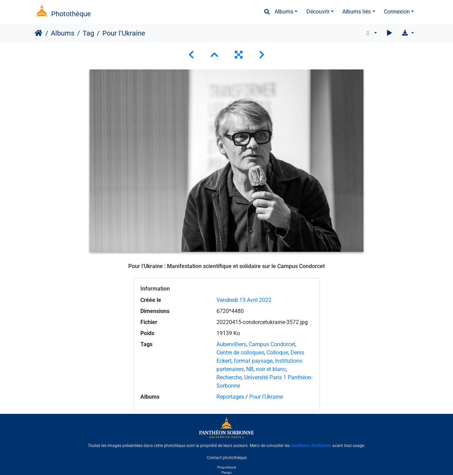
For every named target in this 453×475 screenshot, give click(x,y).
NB (249, 369)
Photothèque (71, 14)
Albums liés (356, 11)
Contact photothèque (227, 457)
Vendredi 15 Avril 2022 (243, 300)
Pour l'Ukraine (266, 396)
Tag (88, 33)
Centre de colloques (240, 352)
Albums (284, 11)
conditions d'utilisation (311, 445)
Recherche (229, 377)
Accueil (39, 33)
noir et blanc (271, 369)
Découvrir (318, 11)
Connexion (397, 11)
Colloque (277, 352)
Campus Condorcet (272, 344)
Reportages (230, 396)
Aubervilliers (231, 344)
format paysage (253, 361)
